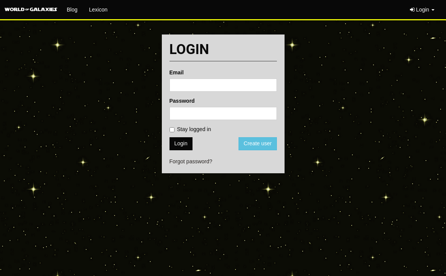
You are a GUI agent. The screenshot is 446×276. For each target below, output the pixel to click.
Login (422, 10)
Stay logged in (190, 129)
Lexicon (98, 10)
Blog (72, 10)
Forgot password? (191, 161)
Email (177, 72)
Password (182, 101)
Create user (258, 143)
